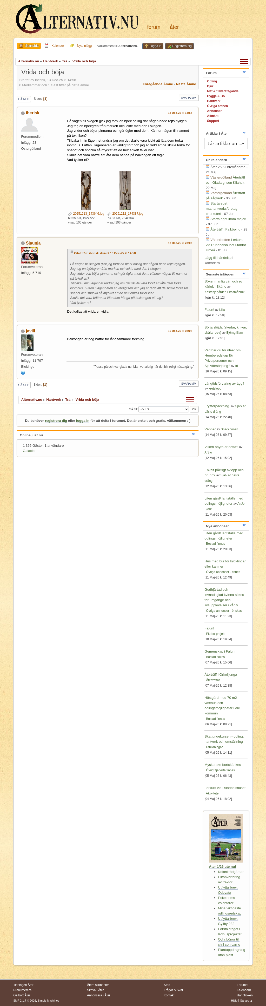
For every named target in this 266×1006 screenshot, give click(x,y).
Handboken (244, 995)
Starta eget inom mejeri (228, 219)
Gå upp (23, 384)
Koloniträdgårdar (231, 872)
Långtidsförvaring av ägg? (224, 383)
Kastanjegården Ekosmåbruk (224, 292)
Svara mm (188, 97)
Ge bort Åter (21, 995)
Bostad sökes (215, 657)
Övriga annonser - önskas (224, 611)
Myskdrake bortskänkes (222, 765)
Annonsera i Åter (98, 995)
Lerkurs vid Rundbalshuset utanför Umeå (226, 245)
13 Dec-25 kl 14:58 (180, 112)
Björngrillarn (234, 332)
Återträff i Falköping (225, 229)
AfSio (208, 452)
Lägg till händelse (217, 258)
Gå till (133, 409)
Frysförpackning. (217, 406)
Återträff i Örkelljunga (220, 674)
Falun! (209, 310)
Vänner (210, 429)
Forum (153, 27)
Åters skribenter (98, 985)
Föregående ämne (158, 84)
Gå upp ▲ (246, 1000)
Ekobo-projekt (215, 634)
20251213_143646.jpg (86, 213)
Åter (174, 27)
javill (30, 331)
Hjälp (234, 1000)
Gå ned (23, 99)
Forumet (242, 985)
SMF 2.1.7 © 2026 (24, 1000)
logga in (82, 421)
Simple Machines (48, 1000)
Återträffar (213, 680)
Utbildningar (214, 747)
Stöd (167, 985)
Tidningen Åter (23, 985)
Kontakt (169, 995)
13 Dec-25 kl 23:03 (180, 243)
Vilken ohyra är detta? (221, 447)
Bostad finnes (215, 543)
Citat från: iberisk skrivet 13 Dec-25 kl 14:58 (105, 253)
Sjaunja (33, 243)
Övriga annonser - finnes (223, 572)
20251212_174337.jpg (125, 213)
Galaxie (29, 451)
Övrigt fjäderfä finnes (220, 770)
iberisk (32, 113)
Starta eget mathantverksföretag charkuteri (221, 208)
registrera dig (56, 421)
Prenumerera (22, 990)
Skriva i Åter (95, 990)
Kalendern (244, 990)
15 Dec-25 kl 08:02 (180, 330)
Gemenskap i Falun (219, 651)
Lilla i (222, 310)
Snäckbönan (229, 429)
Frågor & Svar (173, 990)
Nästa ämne (186, 84)
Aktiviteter (213, 793)
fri (236, 366)
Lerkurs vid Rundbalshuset (224, 788)
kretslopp (215, 388)
